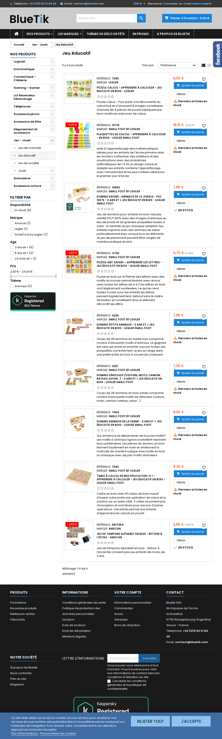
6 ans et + (24, 253)
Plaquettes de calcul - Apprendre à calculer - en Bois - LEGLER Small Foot (131, 136)
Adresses (121, 619)
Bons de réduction (127, 625)
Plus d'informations (24, 733)
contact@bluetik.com (88, 3)
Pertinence (179, 65)
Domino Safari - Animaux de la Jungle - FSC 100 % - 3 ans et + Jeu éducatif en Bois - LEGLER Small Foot (131, 200)
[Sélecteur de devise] (140, 3)
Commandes (123, 608)
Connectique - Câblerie (25, 78)
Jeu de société (28, 163)
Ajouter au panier (190, 85)
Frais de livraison (74, 625)
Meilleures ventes (22, 614)
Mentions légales (74, 636)
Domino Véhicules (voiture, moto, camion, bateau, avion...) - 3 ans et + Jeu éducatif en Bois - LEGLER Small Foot (129, 378)
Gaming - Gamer (27, 88)
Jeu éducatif (27, 155)
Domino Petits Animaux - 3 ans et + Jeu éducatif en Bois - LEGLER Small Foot (125, 326)
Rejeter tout (150, 721)
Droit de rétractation (76, 631)
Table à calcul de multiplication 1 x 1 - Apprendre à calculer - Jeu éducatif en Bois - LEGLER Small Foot (131, 479)
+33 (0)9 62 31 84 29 (42, 3)
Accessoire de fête (27, 122)
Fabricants (17, 619)
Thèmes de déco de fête (106, 34)
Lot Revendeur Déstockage (24, 97)
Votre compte (127, 592)
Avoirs (118, 614)
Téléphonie (22, 106)
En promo (141, 34)
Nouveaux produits (23, 608)
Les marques (68, 34)
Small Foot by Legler (31, 234)
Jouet (22, 171)
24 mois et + (25, 259)
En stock (23, 210)
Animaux (23, 286)
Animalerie (22, 178)
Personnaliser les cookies (58, 733)
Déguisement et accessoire (26, 131)
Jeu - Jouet (22, 140)
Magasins (17, 684)
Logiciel (19, 61)
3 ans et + (24, 247)
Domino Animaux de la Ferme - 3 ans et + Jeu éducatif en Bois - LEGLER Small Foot (129, 423)
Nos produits (38, 34)
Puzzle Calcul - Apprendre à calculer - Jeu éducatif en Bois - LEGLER (129, 89)
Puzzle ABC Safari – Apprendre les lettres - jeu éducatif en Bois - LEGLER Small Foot (129, 264)
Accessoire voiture (27, 186)
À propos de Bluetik (173, 34)
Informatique (24, 69)
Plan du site (18, 679)
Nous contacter (21, 673)
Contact (175, 592)
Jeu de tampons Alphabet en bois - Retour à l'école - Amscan (129, 535)
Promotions (18, 603)
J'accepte (191, 721)
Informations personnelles (132, 603)
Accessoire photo (26, 114)
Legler (21, 229)
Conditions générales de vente (84, 603)
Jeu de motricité (29, 148)
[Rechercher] (111, 18)
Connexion (170, 3)
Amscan (23, 223)
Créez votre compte (197, 3)
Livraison (68, 619)
